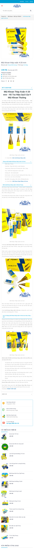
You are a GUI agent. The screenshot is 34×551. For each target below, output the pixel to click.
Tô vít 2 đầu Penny (13, 535)
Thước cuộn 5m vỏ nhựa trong (16, 509)
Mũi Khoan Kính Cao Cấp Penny (16, 473)
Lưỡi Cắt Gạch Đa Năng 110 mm (17, 453)
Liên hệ (31, 1)
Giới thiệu (22, 1)
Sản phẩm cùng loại (10, 545)
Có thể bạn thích (8, 430)
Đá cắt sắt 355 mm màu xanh (16, 443)
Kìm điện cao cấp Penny (15, 525)
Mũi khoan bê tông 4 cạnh (15, 491)
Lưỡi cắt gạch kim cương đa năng (17, 463)
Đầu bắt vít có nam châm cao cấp (17, 516)
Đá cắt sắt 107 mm (13, 433)
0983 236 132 (15, 423)
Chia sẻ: (3, 81)
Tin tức (26, 1)
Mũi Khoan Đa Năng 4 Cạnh (15, 481)
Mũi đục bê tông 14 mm (15, 501)
